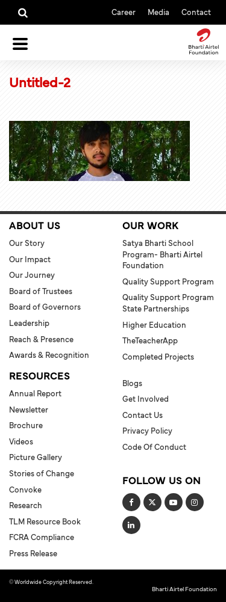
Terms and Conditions (35, 589)
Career (123, 11)
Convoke (25, 489)
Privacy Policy (147, 430)
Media (158, 11)
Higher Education (154, 324)
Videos (21, 441)
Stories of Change (41, 473)
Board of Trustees (40, 291)
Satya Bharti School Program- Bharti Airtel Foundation (162, 254)
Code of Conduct (154, 446)
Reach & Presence (41, 339)
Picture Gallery (35, 457)
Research (25, 505)
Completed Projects (158, 356)
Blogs (132, 383)
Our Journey (32, 274)
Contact (196, 11)
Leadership (29, 323)
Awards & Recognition (49, 354)
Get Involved (145, 398)
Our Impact (30, 259)
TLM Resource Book (45, 521)
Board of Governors (45, 306)
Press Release (33, 553)
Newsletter (28, 409)
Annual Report (35, 393)
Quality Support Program (168, 281)
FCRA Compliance (41, 537)
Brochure (26, 425)
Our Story (27, 243)
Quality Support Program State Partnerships (168, 303)
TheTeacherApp (150, 340)
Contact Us (142, 415)
